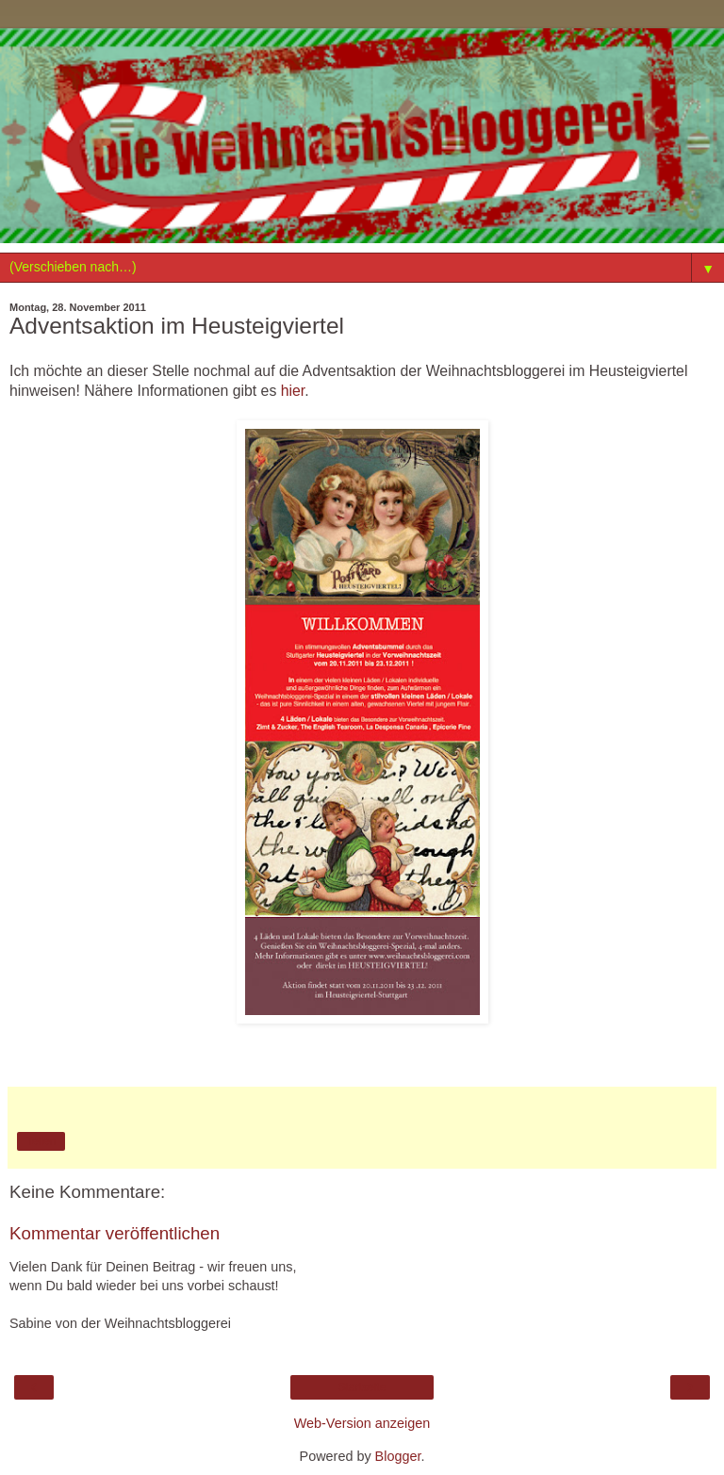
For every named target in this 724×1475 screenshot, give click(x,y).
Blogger (398, 1456)
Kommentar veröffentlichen (114, 1233)
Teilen (41, 1141)
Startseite (362, 1387)
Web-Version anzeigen (362, 1423)
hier (293, 391)
